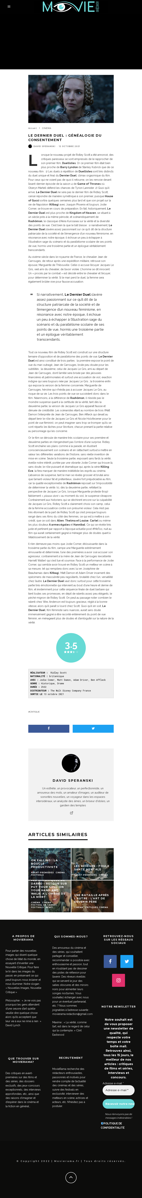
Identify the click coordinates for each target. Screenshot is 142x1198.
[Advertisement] (71, 42)
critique (35, 712)
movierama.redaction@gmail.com (72, 1014)
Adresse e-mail (113, 1083)
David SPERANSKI (44, 146)
